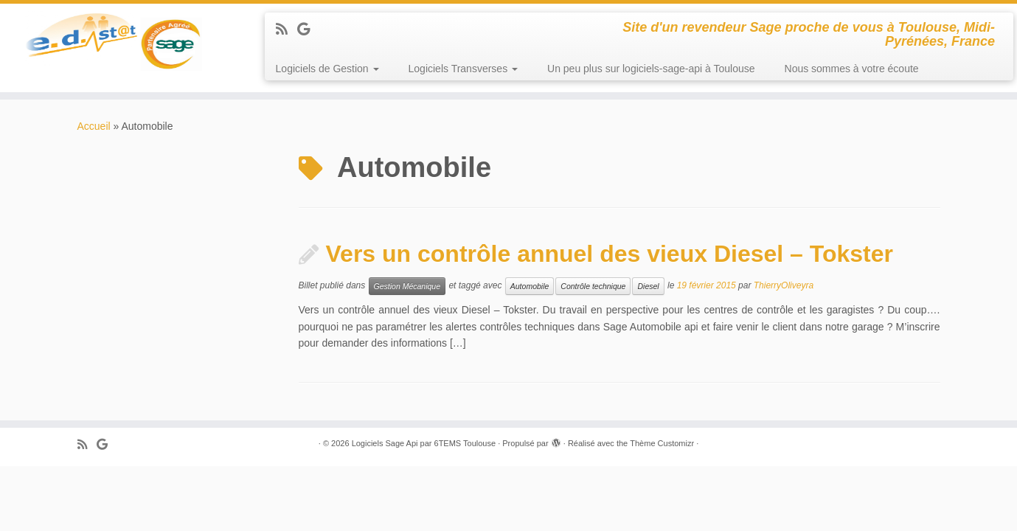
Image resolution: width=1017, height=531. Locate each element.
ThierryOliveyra (783, 286)
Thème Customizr (662, 443)
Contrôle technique (592, 286)
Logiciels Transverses (463, 68)
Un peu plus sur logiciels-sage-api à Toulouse (650, 68)
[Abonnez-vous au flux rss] (286, 29)
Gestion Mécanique (407, 286)
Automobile (529, 286)
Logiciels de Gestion (327, 68)
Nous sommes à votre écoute (852, 68)
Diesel (648, 286)
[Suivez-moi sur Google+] (308, 29)
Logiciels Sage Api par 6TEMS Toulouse (424, 443)
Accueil (94, 126)
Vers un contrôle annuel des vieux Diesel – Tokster (609, 253)
